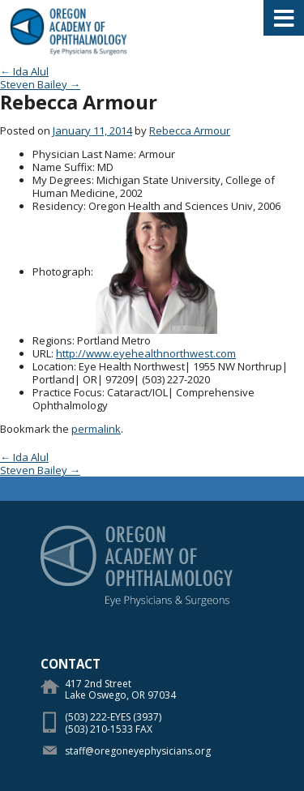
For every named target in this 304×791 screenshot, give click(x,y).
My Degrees (62, 180)
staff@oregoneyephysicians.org (138, 751)
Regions (52, 340)
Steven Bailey (40, 84)
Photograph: (62, 271)
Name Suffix (62, 167)
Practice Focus (67, 392)
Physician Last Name (83, 154)
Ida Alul (24, 71)
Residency (57, 206)
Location (53, 366)
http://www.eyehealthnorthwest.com (146, 353)
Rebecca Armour (189, 130)
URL (41, 353)
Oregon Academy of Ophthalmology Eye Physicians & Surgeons (69, 32)
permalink (96, 428)
